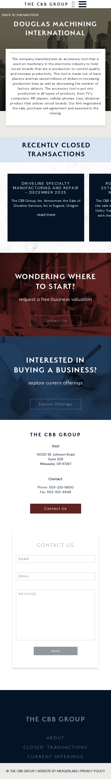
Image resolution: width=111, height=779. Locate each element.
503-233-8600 (61, 487)
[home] (46, 4)
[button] (83, 4)
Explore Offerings (55, 396)
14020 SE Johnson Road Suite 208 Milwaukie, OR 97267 (56, 459)
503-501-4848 (59, 492)
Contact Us (55, 312)
